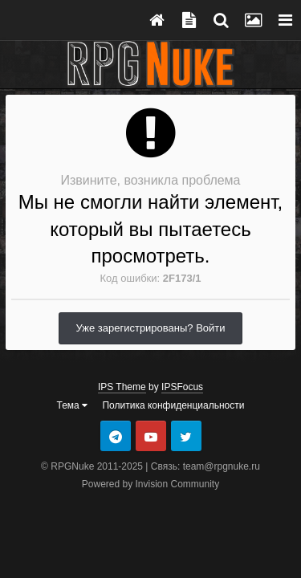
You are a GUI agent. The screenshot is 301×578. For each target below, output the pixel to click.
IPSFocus (182, 387)
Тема (72, 405)
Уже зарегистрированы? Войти (150, 328)
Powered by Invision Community (150, 484)
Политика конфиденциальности (173, 405)
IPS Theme (122, 387)
